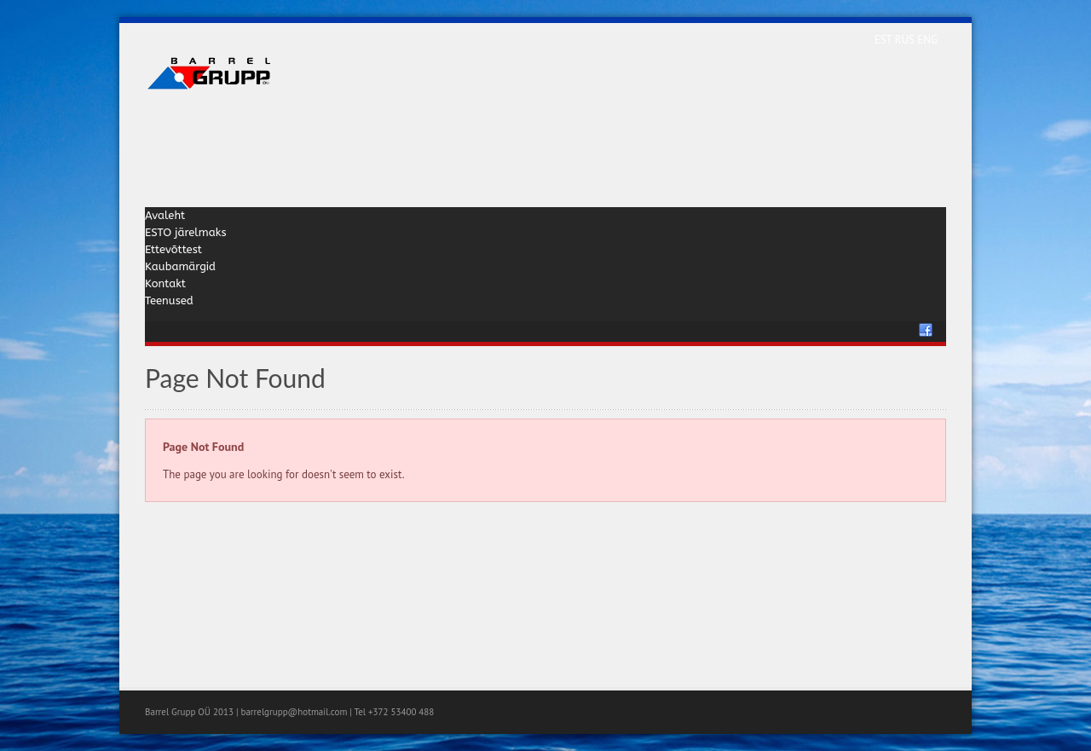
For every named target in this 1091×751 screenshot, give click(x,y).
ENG (927, 39)
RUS (906, 39)
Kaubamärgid (180, 266)
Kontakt (165, 283)
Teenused (169, 300)
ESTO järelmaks (186, 232)
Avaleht (165, 215)
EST (885, 39)
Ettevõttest (173, 249)
